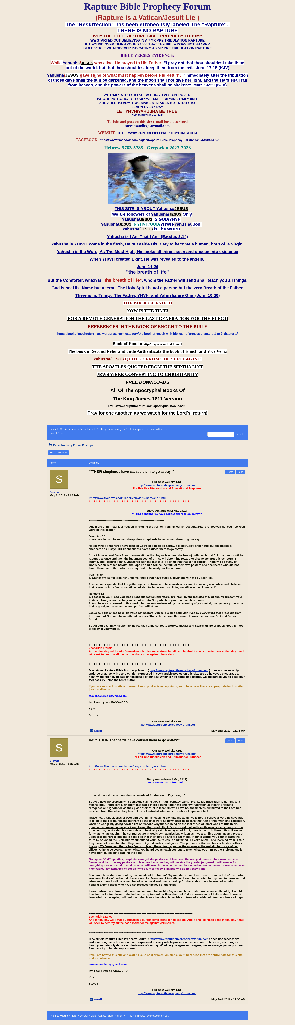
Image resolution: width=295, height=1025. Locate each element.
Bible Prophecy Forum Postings (106, 429)
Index (73, 429)
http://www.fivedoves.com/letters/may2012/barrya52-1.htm (128, 497)
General (84, 429)
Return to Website (59, 429)
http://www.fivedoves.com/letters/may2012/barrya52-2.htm (128, 766)
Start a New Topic (58, 452)
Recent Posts (56, 433)
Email (98, 730)
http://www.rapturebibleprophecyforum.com (167, 485)
